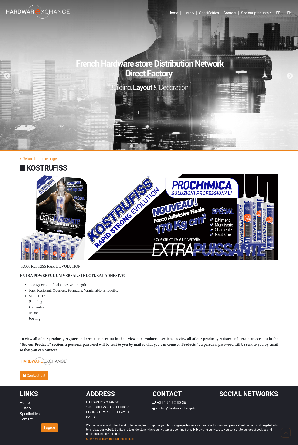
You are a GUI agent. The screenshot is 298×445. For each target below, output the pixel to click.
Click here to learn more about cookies (110, 439)
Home (173, 13)
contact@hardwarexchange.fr (173, 408)
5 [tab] (159, 146)
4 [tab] (152, 146)
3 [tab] (145, 146)
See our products (255, 13)
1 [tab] (131, 146)
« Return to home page (38, 159)
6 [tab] (166, 146)
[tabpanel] (149, 75)
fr (278, 13)
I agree (49, 427)
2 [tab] (138, 146)
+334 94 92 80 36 (169, 402)
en (289, 13)
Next (288, 75)
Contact (230, 13)
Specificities (209, 13)
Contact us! (34, 375)
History (188, 13)
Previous (5, 75)
